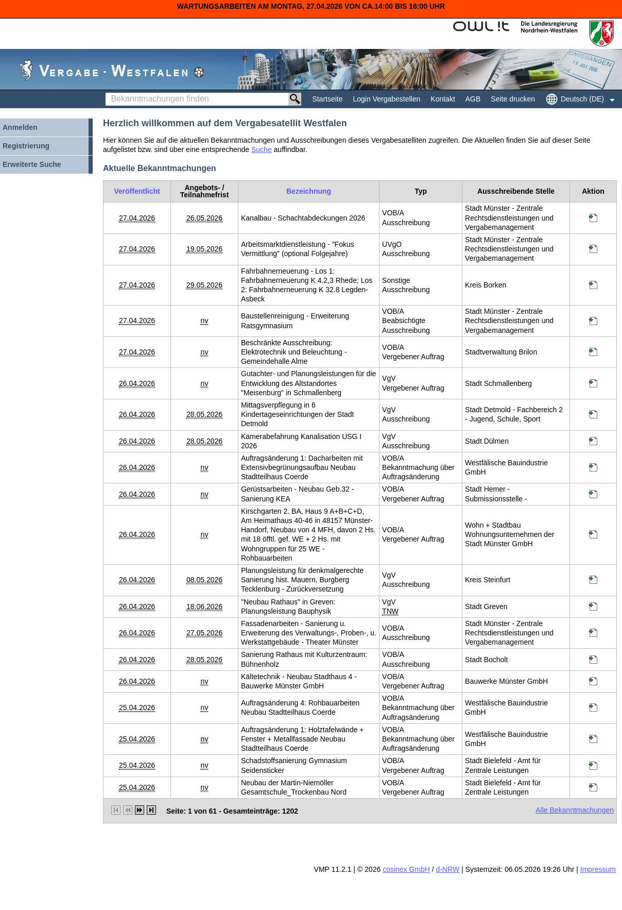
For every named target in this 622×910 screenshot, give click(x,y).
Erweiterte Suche (32, 164)
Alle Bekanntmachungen (574, 810)
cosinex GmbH (406, 869)
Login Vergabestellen (387, 99)
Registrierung (26, 146)
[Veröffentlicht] (137, 191)
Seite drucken (513, 99)
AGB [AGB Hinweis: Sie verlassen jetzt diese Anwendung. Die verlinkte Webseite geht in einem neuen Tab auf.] (473, 99)
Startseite (327, 99)
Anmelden (20, 127)
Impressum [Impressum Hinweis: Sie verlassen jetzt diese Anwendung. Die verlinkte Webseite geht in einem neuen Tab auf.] (598, 869)
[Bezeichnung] (308, 191)
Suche (261, 149)
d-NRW (448, 869)
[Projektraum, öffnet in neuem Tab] (593, 219)
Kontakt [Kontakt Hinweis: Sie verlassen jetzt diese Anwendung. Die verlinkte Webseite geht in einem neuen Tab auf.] (442, 99)
